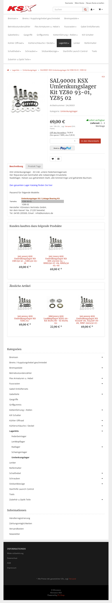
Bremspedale (71, 18)
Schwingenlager (19, 452)
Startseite (69, 3)
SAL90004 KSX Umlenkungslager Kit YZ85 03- (25, 318)
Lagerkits (64, 43)
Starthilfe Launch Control (75, 51)
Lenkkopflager (18, 441)
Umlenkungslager (69, 111)
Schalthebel (14, 51)
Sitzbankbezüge (50, 51)
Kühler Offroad (16, 43)
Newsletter (14, 534)
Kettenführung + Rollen (65, 34)
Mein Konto (79, 3)
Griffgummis (43, 34)
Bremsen (13, 18)
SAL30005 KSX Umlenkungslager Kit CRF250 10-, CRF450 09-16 (25, 259)
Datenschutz (12, 558)
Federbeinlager (19, 436)
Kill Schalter (88, 34)
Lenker (77, 43)
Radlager (58, 447)
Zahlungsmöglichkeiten (20, 523)
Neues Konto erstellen (95, 3)
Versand (68, 126)
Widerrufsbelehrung (15, 553)
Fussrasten (70, 26)
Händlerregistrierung (19, 518)
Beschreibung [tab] (16, 166)
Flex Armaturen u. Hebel (47, 26)
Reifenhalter (90, 43)
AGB (9, 563)
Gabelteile (13, 34)
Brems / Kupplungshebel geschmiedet (41, 18)
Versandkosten (16, 528)
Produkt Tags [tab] (34, 166)
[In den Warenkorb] (90, 141)
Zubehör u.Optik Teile (19, 59)
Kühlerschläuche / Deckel (41, 43)
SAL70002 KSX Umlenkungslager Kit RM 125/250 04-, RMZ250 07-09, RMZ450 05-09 (56, 261)
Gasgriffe (28, 34)
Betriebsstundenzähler (19, 26)
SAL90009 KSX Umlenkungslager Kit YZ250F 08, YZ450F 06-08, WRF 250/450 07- (87, 319)
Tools (94, 51)
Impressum (11, 568)
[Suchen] (67, 9)
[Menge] (64, 141)
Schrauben (31, 51)
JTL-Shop (60, 595)
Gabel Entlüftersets (90, 26)
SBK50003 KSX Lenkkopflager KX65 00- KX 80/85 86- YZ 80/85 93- (56, 319)
